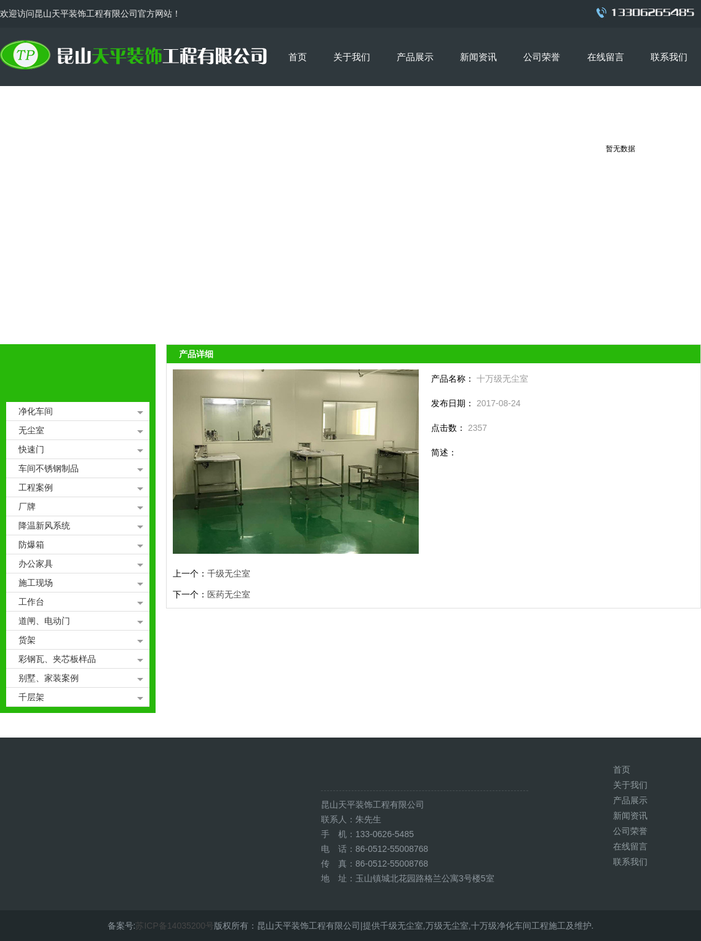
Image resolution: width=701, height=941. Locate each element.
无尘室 (31, 430)
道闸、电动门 (44, 621)
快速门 (31, 449)
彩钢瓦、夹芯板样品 (57, 659)
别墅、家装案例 (48, 678)
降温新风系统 (44, 525)
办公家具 (35, 564)
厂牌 (27, 506)
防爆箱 (31, 544)
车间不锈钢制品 (48, 468)
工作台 (31, 602)
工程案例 (35, 487)
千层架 (31, 697)
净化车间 (35, 411)
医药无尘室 (228, 594)
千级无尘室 (228, 573)
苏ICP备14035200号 (174, 926)
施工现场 (35, 583)
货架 (27, 640)
